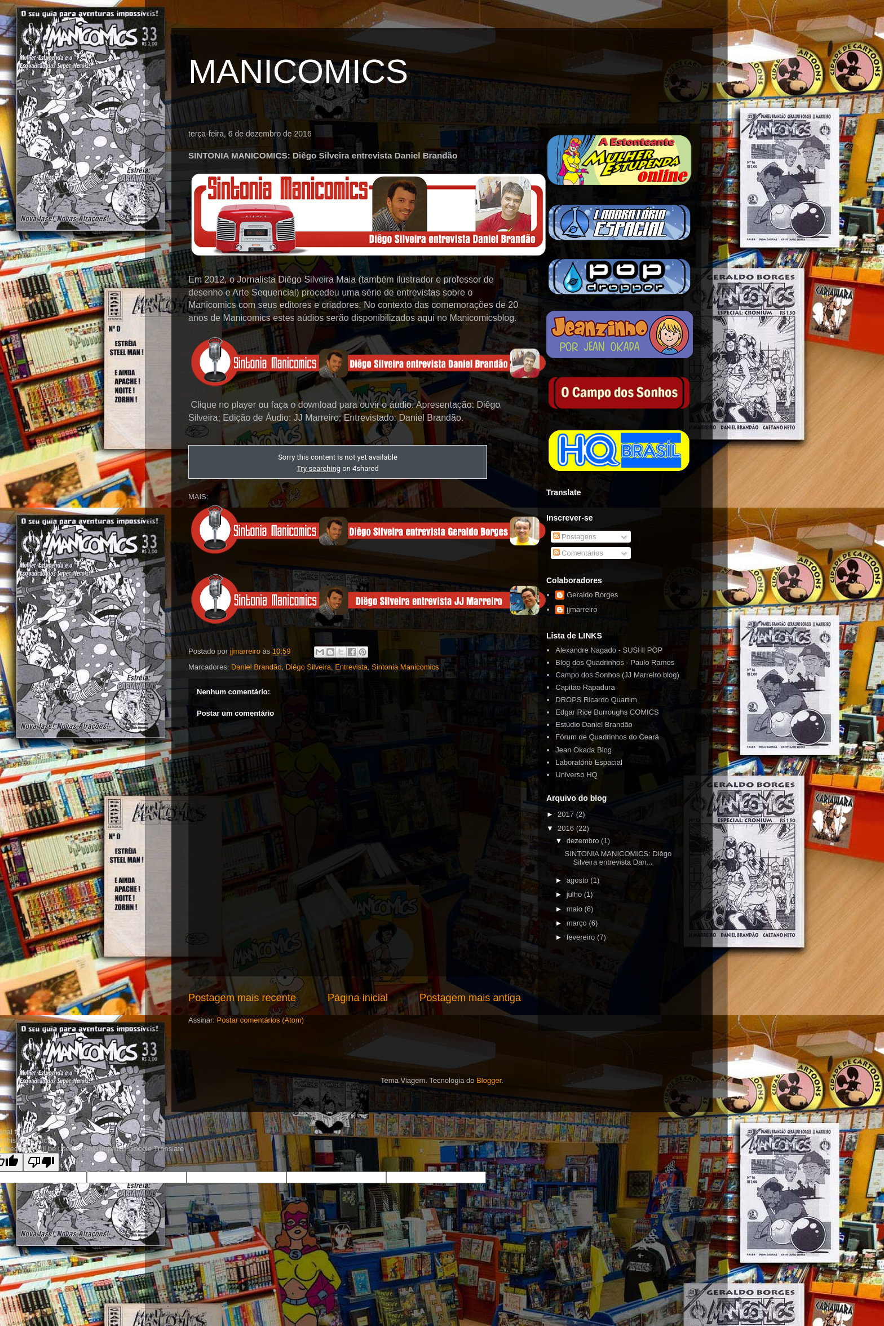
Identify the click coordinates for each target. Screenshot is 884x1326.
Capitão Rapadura (585, 687)
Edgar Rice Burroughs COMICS (607, 712)
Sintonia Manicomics (405, 667)
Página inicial (358, 997)
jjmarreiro (582, 609)
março (578, 923)
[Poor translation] (41, 1162)
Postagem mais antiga (470, 997)
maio (576, 909)
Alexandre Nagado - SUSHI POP (608, 650)
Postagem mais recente (242, 997)
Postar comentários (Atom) (260, 1020)
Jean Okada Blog (583, 750)
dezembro (584, 840)
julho (575, 894)
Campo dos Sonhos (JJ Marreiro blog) (617, 675)
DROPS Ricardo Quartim (596, 699)
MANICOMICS (298, 71)
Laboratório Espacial (588, 762)
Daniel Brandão (256, 667)
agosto (579, 880)
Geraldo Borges (592, 595)
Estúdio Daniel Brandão (594, 724)
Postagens (574, 536)
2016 (567, 828)
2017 (567, 814)
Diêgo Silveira (308, 667)
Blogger (488, 1080)
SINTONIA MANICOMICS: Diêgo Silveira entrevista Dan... (617, 858)
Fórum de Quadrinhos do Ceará (607, 737)
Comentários (578, 553)
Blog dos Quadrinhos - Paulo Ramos (614, 662)
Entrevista (351, 667)
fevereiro (582, 937)
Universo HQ (576, 774)
